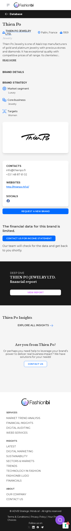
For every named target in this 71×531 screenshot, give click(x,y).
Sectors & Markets (20, 461)
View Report (35, 292)
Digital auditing (18, 427)
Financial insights (19, 422)
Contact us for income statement (29, 238)
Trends (11, 466)
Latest (11, 446)
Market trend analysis (23, 418)
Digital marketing (19, 451)
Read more (9, 60)
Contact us (35, 364)
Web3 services (17, 432)
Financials (14, 480)
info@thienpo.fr (16, 170)
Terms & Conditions (18, 516)
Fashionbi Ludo (17, 475)
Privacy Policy (38, 516)
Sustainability (16, 456)
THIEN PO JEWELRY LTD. (18, 32)
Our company (16, 494)
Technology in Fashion (23, 470)
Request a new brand (35, 211)
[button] (60, 520)
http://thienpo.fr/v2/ (17, 186)
